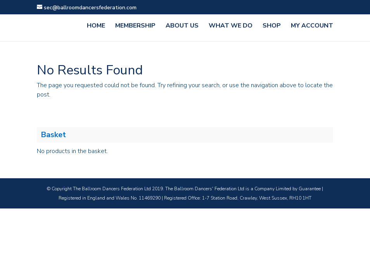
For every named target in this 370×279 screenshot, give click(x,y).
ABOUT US (182, 26)
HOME (96, 26)
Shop (272, 26)
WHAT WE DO (230, 26)
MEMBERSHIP (135, 26)
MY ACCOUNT (312, 26)
